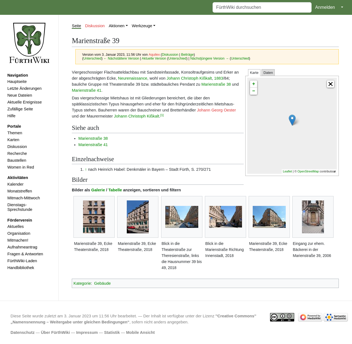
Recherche (17, 153)
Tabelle (115, 190)
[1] (162, 115)
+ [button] (253, 84)
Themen (14, 133)
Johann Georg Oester (216, 110)
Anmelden (325, 7)
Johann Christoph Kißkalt (189, 78)
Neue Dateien (19, 95)
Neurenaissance (132, 78)
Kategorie (82, 283)
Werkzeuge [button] (142, 26)
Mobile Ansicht (140, 332)
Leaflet (287, 171)
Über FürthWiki (55, 332)
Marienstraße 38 (216, 84)
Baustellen (16, 160)
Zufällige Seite (20, 109)
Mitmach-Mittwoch (23, 198)
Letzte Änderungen (24, 88)
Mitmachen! (17, 240)
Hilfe (11, 116)
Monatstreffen (19, 191)
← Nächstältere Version (121, 58)
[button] (330, 84)
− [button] (253, 91)
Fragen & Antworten (25, 254)
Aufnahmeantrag (22, 247)
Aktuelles (15, 226)
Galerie (98, 190)
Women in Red (20, 167)
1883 (218, 78)
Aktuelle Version (154, 58)
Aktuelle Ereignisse (24, 102)
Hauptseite (17, 81)
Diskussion (17, 146)
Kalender (15, 184)
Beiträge (187, 55)
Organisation (18, 233)
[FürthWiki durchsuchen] (262, 7)
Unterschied (92, 58)
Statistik (112, 332)
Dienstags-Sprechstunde (19, 207)
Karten (13, 140)
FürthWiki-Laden (22, 261)
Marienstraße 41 (86, 90)
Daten (268, 73)
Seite (76, 26)
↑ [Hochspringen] (86, 169)
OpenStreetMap (308, 171)
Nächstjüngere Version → (209, 58)
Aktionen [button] (117, 26)
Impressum (87, 332)
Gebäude (102, 283)
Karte (254, 73)
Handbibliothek (20, 267)
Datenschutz (22, 332)
